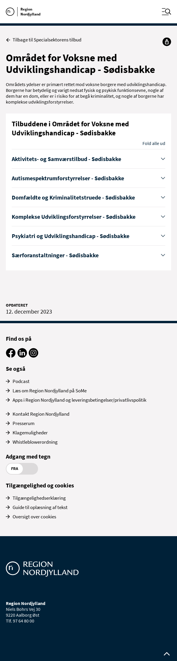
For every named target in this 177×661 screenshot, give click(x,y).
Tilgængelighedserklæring (39, 498)
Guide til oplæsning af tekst (40, 507)
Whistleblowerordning (35, 442)
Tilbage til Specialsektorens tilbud (43, 39)
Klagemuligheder (30, 432)
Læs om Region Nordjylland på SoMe (50, 390)
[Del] (166, 41)
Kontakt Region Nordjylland (41, 414)
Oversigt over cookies (34, 516)
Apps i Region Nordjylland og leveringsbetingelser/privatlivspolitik (79, 400)
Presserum (24, 423)
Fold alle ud (153, 143)
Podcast (21, 381)
